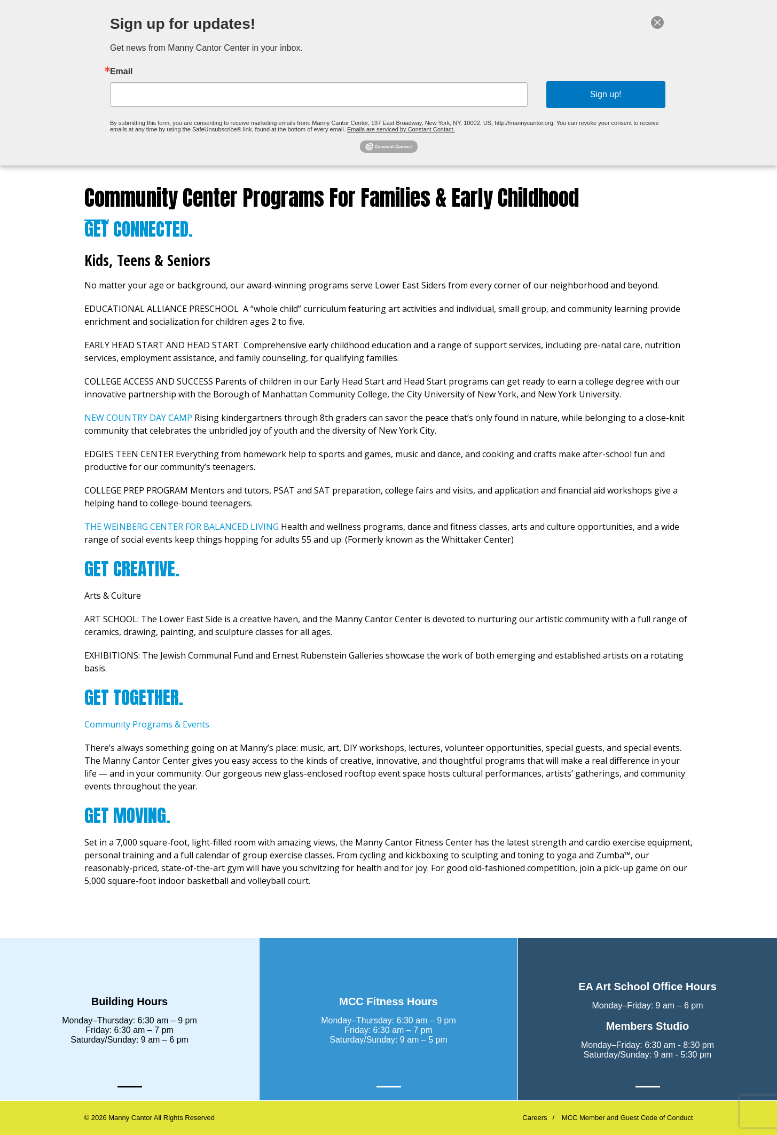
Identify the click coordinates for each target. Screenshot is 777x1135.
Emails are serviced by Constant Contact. (400, 125)
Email (148, 72)
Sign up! (584, 93)
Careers (534, 1118)
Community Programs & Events (147, 724)
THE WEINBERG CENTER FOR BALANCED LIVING (181, 527)
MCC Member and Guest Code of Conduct (627, 1118)
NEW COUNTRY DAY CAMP (138, 418)
